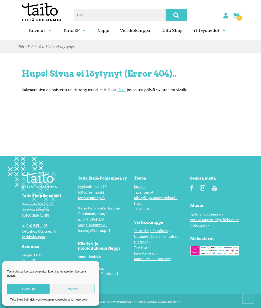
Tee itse (140, 247)
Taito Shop (172, 30)
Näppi (103, 30)
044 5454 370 (93, 219)
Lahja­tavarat (144, 253)
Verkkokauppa (135, 30)
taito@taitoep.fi (91, 198)
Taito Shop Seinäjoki (151, 231)
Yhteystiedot (210, 30)
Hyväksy (28, 289)
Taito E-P (25, 46)
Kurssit (139, 186)
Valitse (73, 289)
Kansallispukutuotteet (152, 259)
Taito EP (75, 30)
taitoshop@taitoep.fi (39, 231)
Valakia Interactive (169, 302)
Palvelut (40, 30)
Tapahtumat (143, 192)
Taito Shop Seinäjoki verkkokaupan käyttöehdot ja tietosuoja (48, 299)
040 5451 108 (36, 225)
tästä (121, 89)
